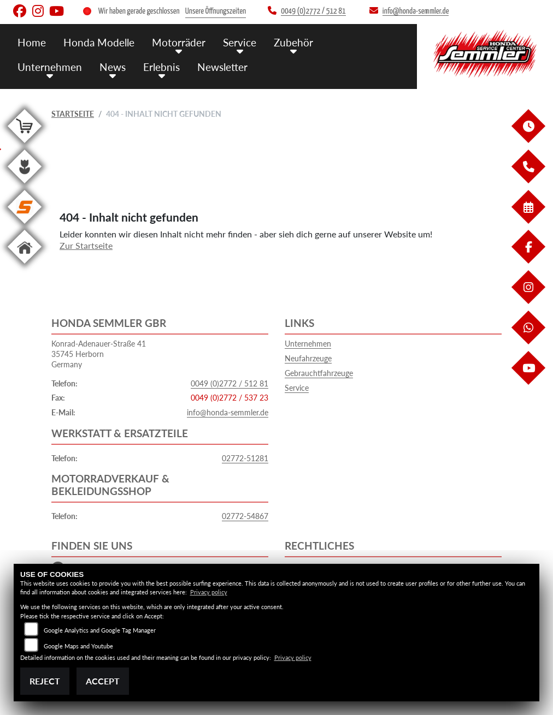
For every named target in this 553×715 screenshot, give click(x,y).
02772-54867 (245, 516)
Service (239, 42)
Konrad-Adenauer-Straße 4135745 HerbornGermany (98, 353)
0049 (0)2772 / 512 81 (229, 383)
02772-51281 (245, 458)
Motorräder (178, 42)
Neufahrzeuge (308, 358)
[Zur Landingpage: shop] (25, 145)
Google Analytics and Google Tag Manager (100, 630)
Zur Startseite (86, 245)
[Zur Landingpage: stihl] (25, 226)
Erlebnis (161, 67)
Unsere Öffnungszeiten (215, 11)
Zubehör (293, 42)
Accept (103, 681)
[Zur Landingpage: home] (25, 265)
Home (31, 42)
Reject (45, 681)
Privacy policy (208, 591)
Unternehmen (49, 67)
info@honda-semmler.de (227, 412)
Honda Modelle (98, 42)
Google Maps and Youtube (78, 646)
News (112, 67)
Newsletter (222, 67)
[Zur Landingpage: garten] (25, 185)
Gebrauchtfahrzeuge (319, 373)
